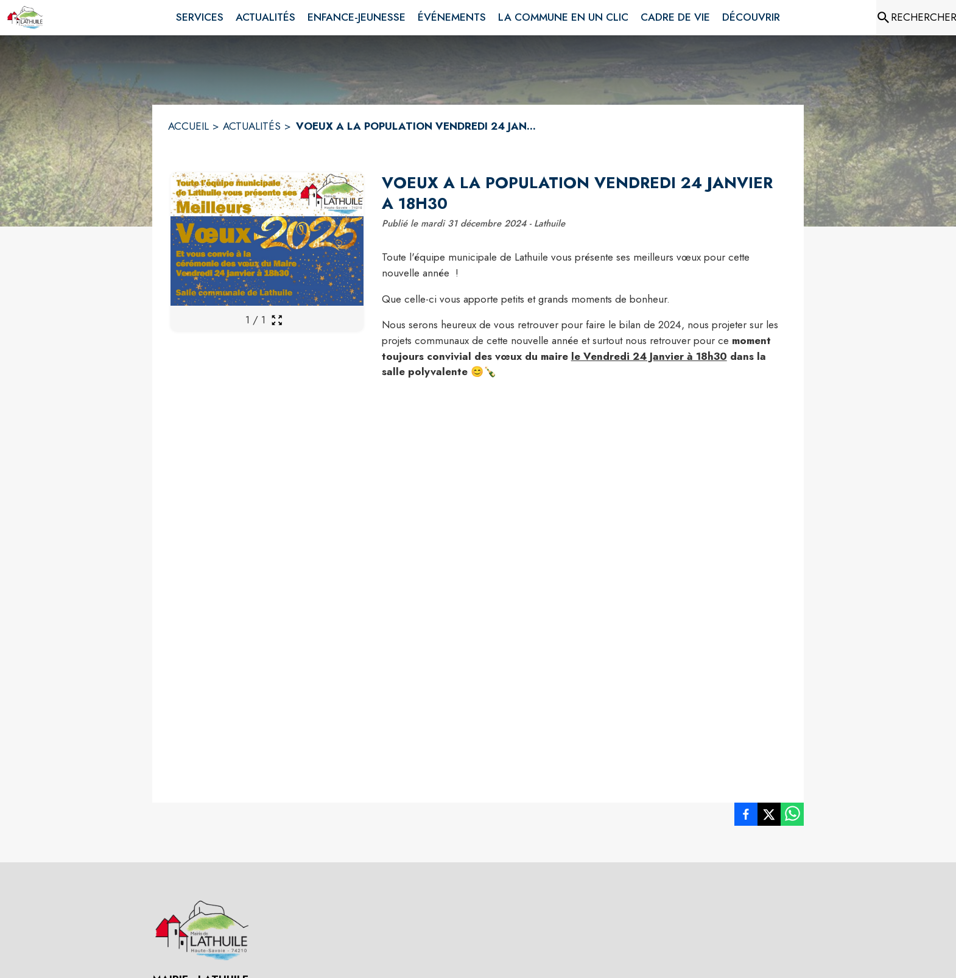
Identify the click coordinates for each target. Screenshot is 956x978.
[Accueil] (25, 17)
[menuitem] (200, 15)
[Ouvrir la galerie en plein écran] (276, 320)
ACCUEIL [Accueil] (188, 126)
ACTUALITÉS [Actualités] (252, 126)
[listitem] (745, 817)
